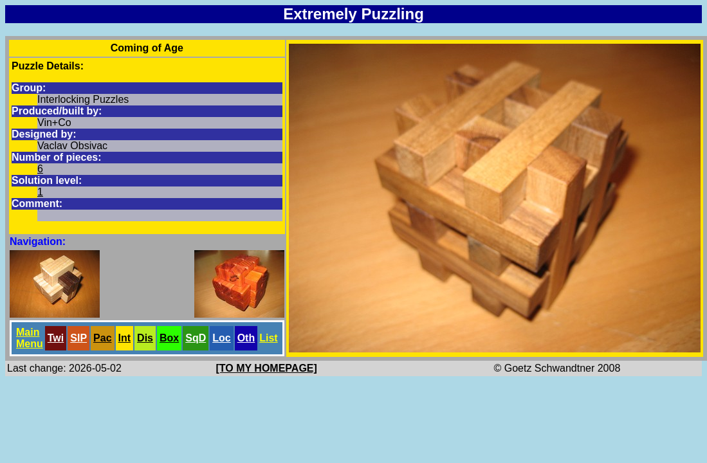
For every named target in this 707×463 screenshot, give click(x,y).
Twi (56, 337)
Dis (145, 337)
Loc (221, 337)
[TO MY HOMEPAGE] (266, 368)
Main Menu (29, 338)
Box (169, 337)
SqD (195, 337)
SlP (78, 337)
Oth (246, 337)
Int (124, 337)
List (268, 337)
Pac (102, 337)
